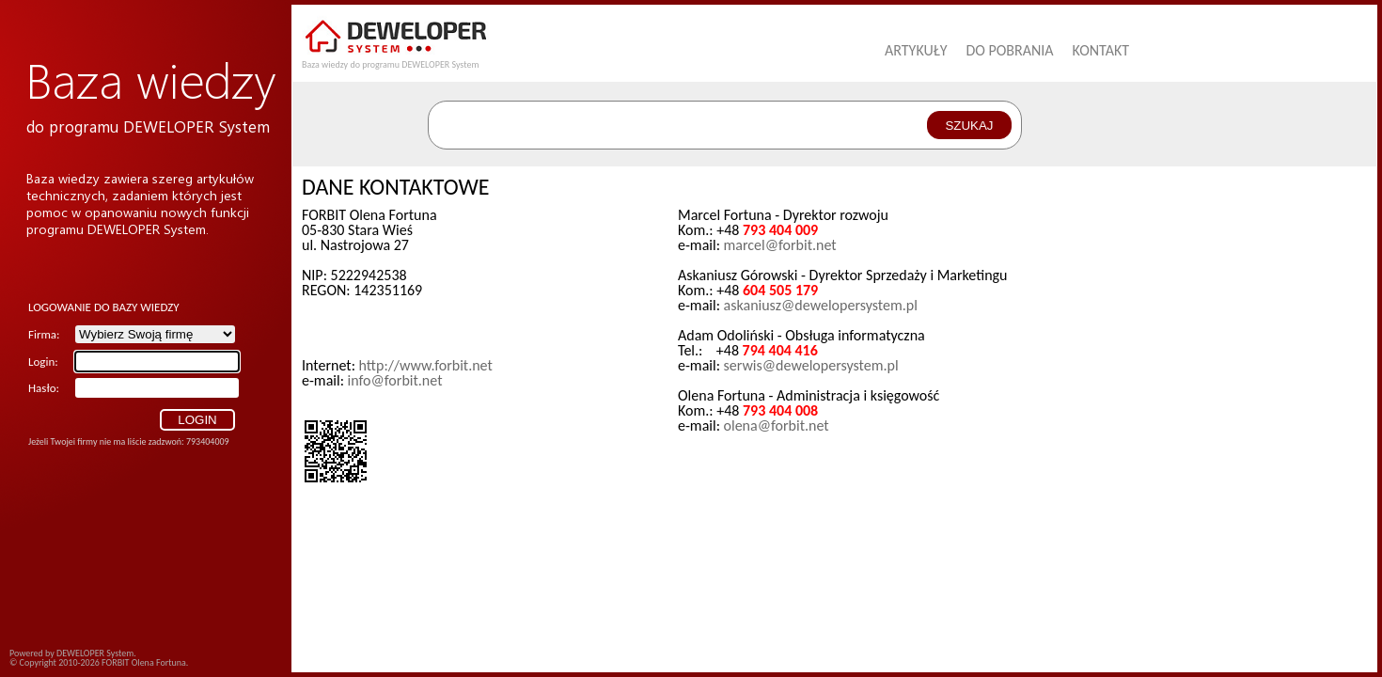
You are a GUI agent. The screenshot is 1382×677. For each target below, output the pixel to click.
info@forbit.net (395, 380)
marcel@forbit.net (780, 245)
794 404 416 (780, 350)
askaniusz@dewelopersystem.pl (821, 305)
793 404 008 (780, 410)
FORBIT (115, 662)
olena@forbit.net (776, 425)
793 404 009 (780, 230)
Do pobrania (1009, 50)
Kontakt (1101, 50)
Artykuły (916, 50)
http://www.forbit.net (426, 365)
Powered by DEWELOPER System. (72, 653)
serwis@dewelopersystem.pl (811, 365)
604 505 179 (780, 290)
